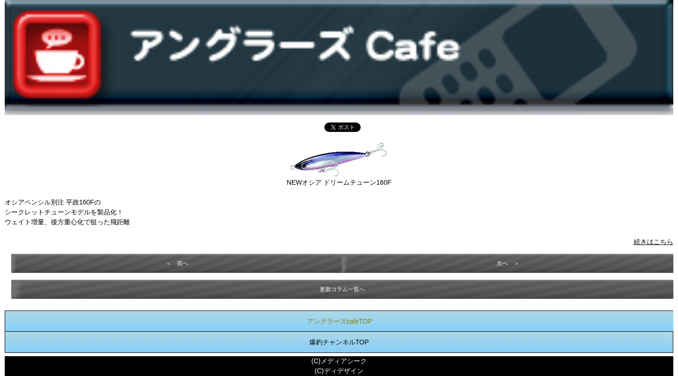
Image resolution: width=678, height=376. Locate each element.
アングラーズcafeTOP (339, 321)
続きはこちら (653, 241)
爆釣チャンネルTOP (339, 342)
